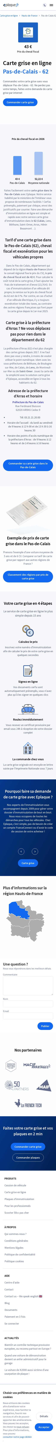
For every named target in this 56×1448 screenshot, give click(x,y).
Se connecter (11, 1323)
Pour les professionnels (17, 1206)
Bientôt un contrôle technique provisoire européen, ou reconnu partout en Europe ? (27, 1346)
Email (6, 1011)
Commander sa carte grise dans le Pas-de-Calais (28, 465)
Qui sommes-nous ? (15, 1234)
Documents (10, 1310)
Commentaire (10, 974)
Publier (45, 1026)
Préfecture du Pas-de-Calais (28, 402)
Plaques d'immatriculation (19, 1199)
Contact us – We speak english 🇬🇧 (23, 1296)
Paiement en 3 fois (14, 1316)
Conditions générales (16, 1240)
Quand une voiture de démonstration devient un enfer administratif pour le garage (25, 1359)
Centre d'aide (11, 1282)
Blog (7, 1303)
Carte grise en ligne (15, 1192)
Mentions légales (13, 1247)
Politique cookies (14, 1261)
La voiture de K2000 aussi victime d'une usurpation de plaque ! (26, 1371)
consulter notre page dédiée (17, 1436)
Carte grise (28, 863)
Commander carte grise (20, 102)
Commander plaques (28, 1157)
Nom (5, 998)
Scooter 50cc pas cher (16, 1212)
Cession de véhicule (15, 1185)
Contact (8, 1289)
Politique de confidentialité (19, 1254)
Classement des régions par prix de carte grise (28, 576)
